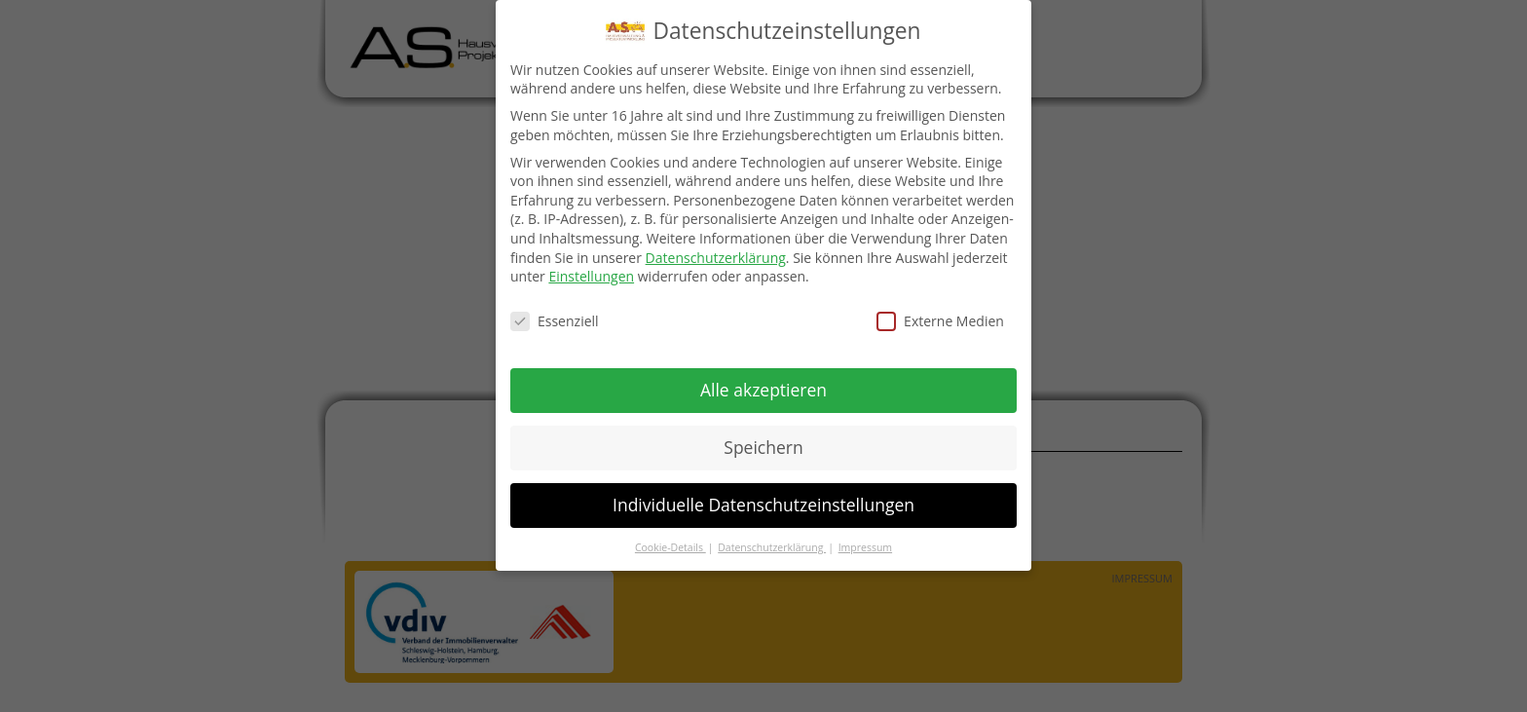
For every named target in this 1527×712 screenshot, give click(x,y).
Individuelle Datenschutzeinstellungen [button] (763, 503)
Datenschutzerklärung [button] (772, 546)
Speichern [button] (763, 446)
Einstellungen (591, 275)
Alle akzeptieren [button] (763, 388)
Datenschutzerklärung (716, 256)
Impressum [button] (865, 546)
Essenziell (554, 320)
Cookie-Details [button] (670, 546)
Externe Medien (940, 320)
